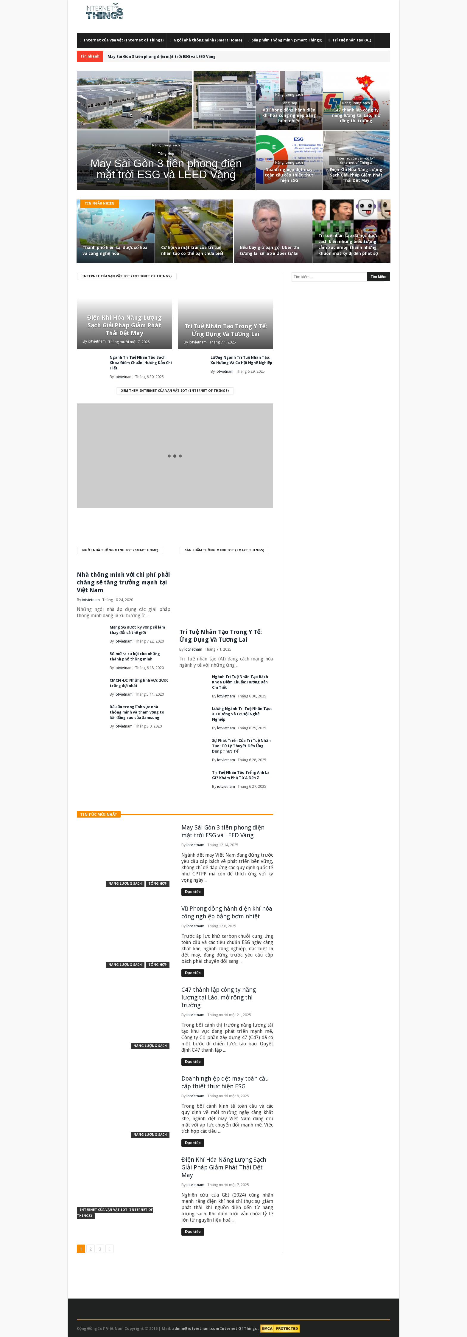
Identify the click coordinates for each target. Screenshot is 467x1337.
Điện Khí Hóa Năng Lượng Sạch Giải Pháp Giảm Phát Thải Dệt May (124, 325)
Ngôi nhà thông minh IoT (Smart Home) (120, 550)
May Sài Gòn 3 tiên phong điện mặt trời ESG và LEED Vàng (162, 56)
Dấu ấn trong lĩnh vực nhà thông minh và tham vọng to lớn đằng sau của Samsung (137, 712)
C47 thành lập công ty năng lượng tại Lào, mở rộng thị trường (218, 997)
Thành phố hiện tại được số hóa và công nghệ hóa (114, 250)
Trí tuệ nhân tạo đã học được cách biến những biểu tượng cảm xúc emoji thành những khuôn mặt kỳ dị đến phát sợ (348, 244)
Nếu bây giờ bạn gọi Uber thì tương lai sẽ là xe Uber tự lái (269, 250)
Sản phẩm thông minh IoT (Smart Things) (224, 550)
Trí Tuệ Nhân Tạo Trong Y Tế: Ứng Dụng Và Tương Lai (225, 330)
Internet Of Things (239, 1328)
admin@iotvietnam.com (195, 1328)
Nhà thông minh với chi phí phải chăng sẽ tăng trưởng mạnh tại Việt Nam (123, 582)
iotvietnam (97, 341)
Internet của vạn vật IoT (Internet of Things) (127, 276)
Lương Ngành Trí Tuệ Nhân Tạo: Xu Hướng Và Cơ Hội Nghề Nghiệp (242, 714)
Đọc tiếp (193, 891)
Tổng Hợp (157, 884)
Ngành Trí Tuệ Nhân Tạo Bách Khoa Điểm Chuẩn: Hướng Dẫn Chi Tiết (141, 362)
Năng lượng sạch (125, 884)
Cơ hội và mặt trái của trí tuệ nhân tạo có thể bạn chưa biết (192, 250)
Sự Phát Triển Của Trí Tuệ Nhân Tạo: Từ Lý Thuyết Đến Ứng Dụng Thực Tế (241, 745)
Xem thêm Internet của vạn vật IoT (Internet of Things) (175, 391)
